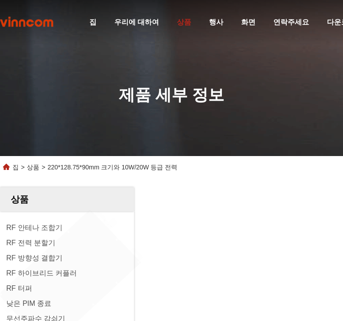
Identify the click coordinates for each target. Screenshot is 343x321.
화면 (248, 22)
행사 (216, 22)
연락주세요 (291, 22)
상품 (184, 22)
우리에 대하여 (136, 22)
